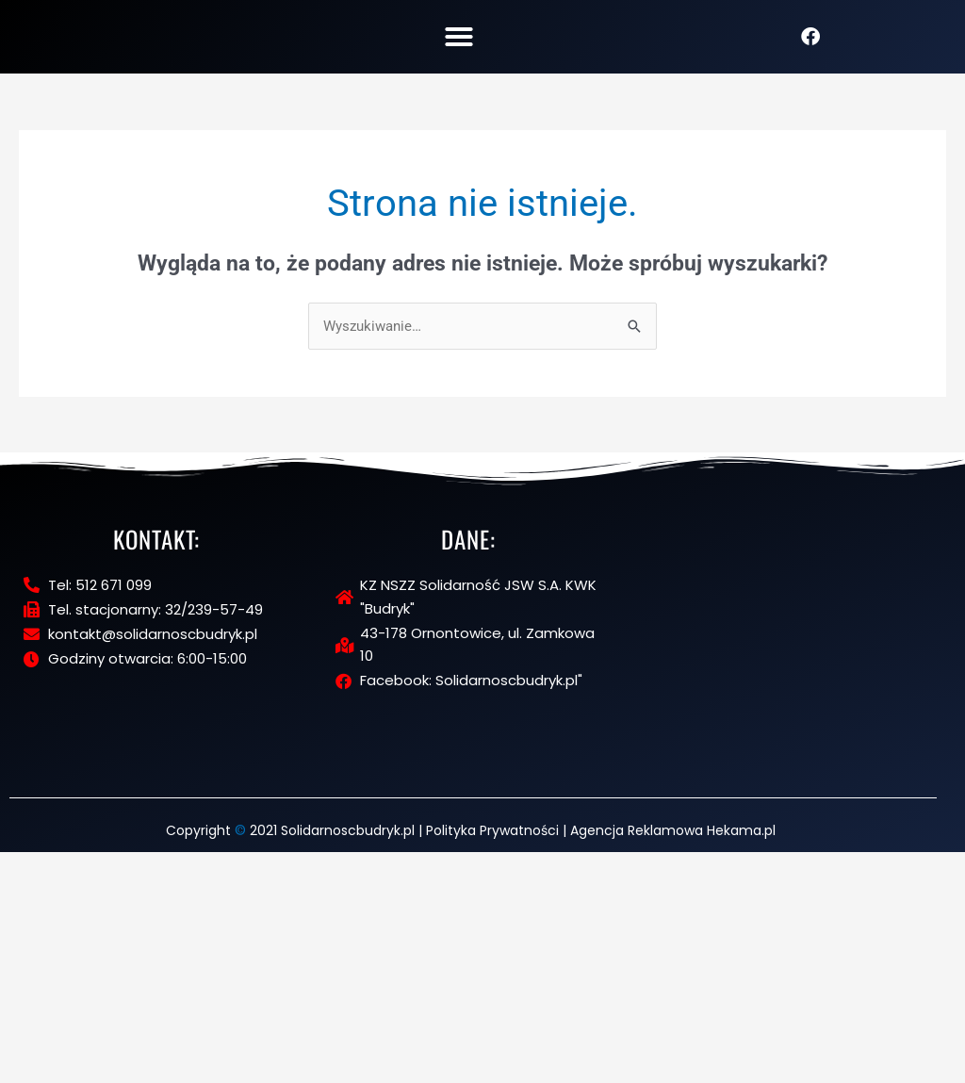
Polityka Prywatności (492, 1062)
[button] (459, 44)
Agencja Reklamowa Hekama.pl (673, 1062)
